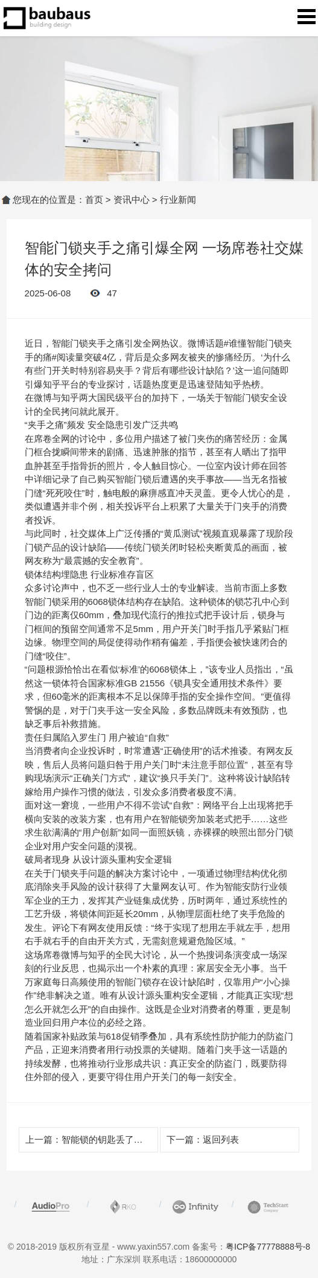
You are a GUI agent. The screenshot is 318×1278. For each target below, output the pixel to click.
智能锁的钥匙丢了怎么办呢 (116, 1139)
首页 (94, 199)
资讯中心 (131, 199)
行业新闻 (178, 199)
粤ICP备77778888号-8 (268, 1246)
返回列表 (221, 1139)
